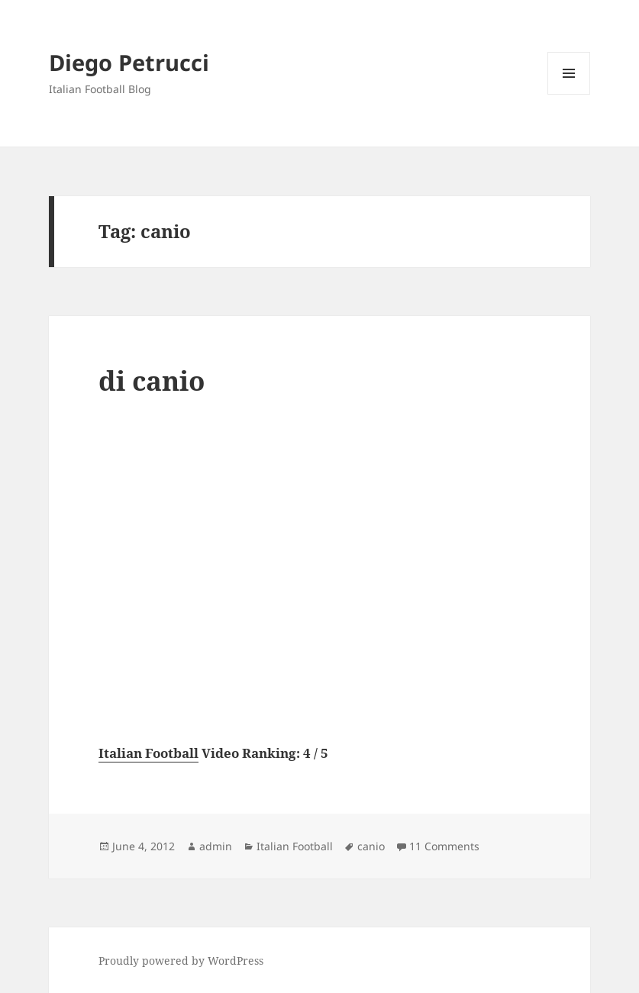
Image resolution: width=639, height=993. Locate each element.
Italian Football (148, 753)
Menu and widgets (569, 94)
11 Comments (444, 846)
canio (371, 846)
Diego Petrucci (129, 62)
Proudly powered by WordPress (180, 960)
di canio (151, 380)
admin (215, 846)
